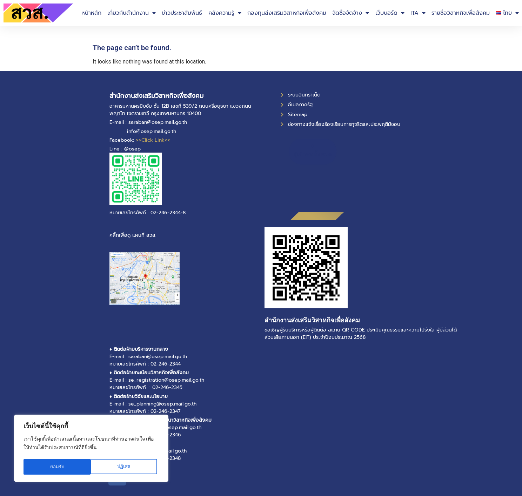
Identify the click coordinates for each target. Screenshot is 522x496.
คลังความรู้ (224, 13)
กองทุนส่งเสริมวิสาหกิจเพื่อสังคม (286, 13)
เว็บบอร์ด (389, 13)
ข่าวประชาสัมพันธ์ (182, 13)
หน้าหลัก (91, 13)
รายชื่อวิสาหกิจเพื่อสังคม (460, 13)
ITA (418, 13)
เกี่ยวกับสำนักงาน (131, 13)
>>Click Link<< (153, 140)
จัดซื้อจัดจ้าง (350, 13)
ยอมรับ (125, 467)
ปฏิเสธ (56, 467)
